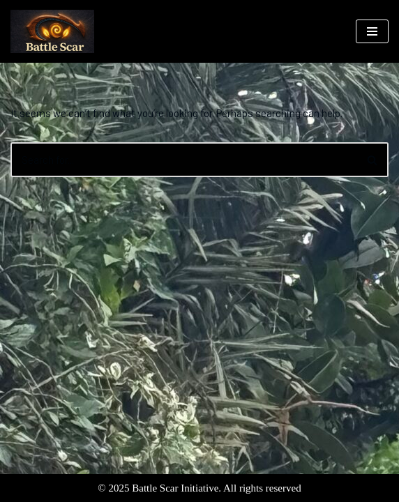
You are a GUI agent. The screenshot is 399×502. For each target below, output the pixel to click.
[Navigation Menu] (372, 31)
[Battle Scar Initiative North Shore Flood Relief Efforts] (52, 31)
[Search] (183, 159)
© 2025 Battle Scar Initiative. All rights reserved (199, 488)
